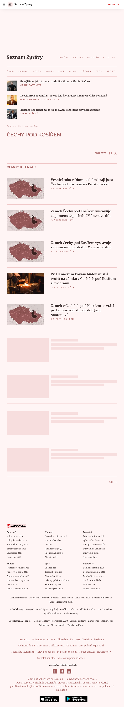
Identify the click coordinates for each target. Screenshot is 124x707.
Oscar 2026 (12, 584)
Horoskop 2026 (14, 557)
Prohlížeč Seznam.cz (22, 652)
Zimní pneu (93, 621)
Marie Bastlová (30, 85)
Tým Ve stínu (53, 99)
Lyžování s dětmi (91, 553)
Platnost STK (89, 584)
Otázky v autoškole (92, 580)
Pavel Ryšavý (29, 113)
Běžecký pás (42, 609)
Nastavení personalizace (71, 658)
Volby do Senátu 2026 (17, 540)
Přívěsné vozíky (87, 609)
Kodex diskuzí (87, 652)
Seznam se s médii (67, 652)
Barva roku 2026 (82, 598)
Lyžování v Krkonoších (93, 536)
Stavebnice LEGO (60, 621)
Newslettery (104, 652)
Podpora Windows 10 (102, 598)
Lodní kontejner (104, 609)
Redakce (87, 640)
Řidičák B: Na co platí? (93, 576)
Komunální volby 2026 (17, 544)
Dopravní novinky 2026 (94, 572)
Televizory (44, 625)
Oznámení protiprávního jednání (85, 646)
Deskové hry (107, 621)
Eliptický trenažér (58, 609)
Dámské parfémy (78, 621)
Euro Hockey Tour (53, 584)
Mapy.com (34, 598)
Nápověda (62, 640)
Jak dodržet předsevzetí (56, 536)
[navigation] (3, 4)
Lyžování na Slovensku (94, 549)
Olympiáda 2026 (14, 553)
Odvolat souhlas (46, 658)
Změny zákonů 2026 (16, 549)
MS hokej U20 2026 (54, 589)
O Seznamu (38, 640)
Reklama (99, 640)
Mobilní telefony (42, 621)
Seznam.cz (113, 4)
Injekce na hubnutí (54, 553)
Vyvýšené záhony (52, 613)
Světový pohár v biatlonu (57, 580)
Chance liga (50, 568)
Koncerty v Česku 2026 (17, 572)
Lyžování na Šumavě (93, 540)
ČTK (71, 188)
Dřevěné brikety (70, 613)
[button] (12, 86)
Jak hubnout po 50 (53, 549)
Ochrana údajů (26, 646)
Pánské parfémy (75, 625)
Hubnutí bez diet (53, 540)
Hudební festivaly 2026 (18, 568)
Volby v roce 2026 (15, 536)
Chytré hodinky (58, 625)
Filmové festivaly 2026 (18, 580)
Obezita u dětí (51, 557)
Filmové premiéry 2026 (18, 576)
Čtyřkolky (73, 609)
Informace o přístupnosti (51, 646)
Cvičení (48, 544)
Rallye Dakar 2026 (91, 589)
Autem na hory (90, 557)
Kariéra (51, 640)
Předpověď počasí (50, 598)
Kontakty (75, 640)
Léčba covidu (67, 598)
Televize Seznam (45, 652)
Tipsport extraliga (53, 572)
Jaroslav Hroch (31, 99)
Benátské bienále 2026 (17, 589)
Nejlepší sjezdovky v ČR (94, 544)
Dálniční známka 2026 (93, 568)
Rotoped (30, 609)
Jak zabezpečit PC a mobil (61, 602)
